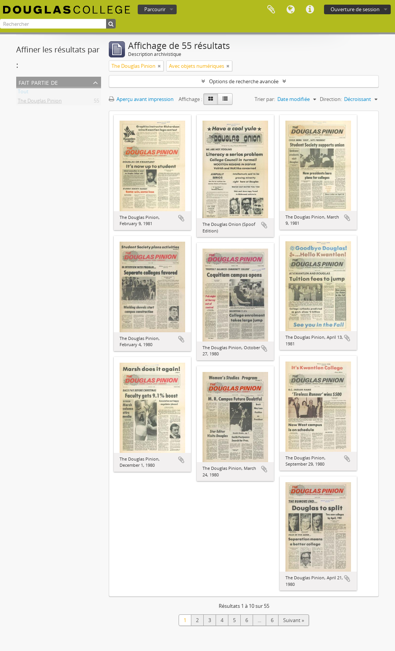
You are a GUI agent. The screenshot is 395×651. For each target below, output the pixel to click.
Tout (23, 92)
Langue (290, 9)
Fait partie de (38, 82)
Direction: (331, 99)
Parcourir (154, 9)
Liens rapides (309, 9)
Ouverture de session (355, 9)
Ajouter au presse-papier (181, 218)
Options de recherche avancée (244, 81)
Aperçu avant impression (141, 99)
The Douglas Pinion (40, 102)
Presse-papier (271, 9)
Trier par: (265, 99)
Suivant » (293, 620)
